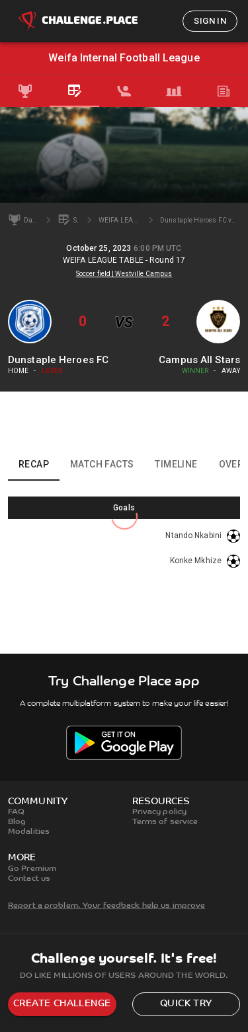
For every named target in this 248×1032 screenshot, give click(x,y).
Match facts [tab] (102, 464)
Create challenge (61, 1004)
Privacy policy (159, 812)
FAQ (16, 812)
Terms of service (165, 822)
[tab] (25, 91)
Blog (17, 822)
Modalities (29, 832)
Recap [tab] (34, 464)
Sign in (210, 21)
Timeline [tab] (176, 464)
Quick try (186, 1004)
